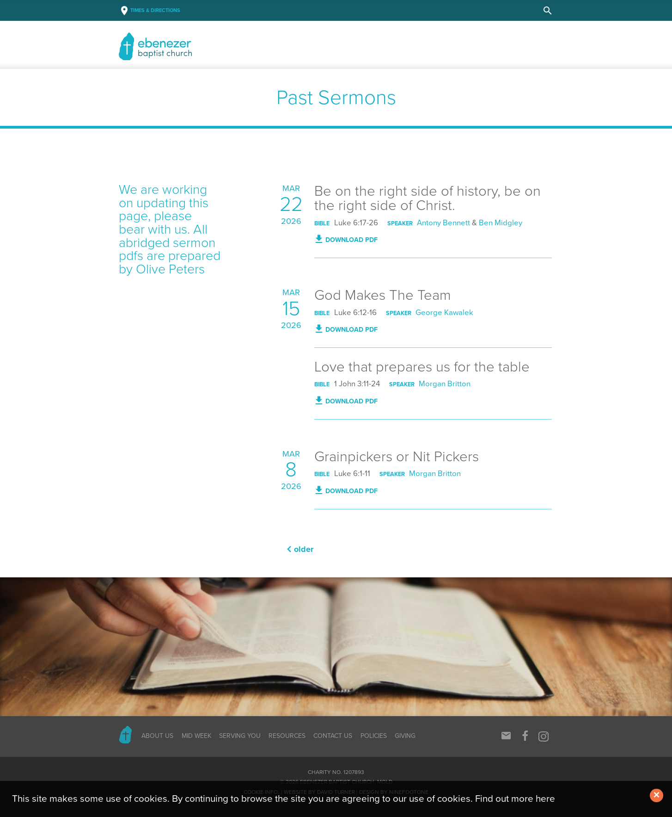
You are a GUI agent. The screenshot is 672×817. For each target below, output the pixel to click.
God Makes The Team (382, 295)
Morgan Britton (444, 384)
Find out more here (515, 799)
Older (304, 549)
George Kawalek (444, 312)
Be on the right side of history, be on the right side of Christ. (427, 198)
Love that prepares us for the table (422, 367)
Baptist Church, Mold (186, 46)
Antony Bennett (443, 223)
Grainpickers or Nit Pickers (396, 456)
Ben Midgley (500, 223)
